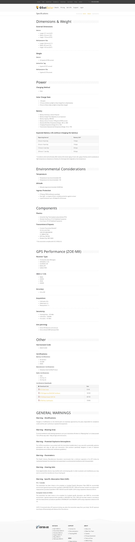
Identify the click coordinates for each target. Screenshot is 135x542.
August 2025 (56, 535)
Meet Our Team (89, 531)
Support (75, 7)
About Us (87, 529)
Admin (80, 2)
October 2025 (57, 533)
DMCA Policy (88, 540)
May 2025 (56, 537)
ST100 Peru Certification (46, 400)
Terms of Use (88, 538)
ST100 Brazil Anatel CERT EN (47, 397)
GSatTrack (48, 2)
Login (81, 7)
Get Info (69, 7)
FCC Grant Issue (44, 389)
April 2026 (56, 529)
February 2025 (57, 539)
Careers (87, 533)
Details (56, 7)
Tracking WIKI (73, 533)
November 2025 (57, 531)
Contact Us (72, 529)
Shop (75, 2)
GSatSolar (63, 2)
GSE (43, 2)
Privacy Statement (90, 536)
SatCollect (70, 2)
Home (38, 2)
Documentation (73, 531)
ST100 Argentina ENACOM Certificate (50, 393)
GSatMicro (56, 2)
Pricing (63, 7)
